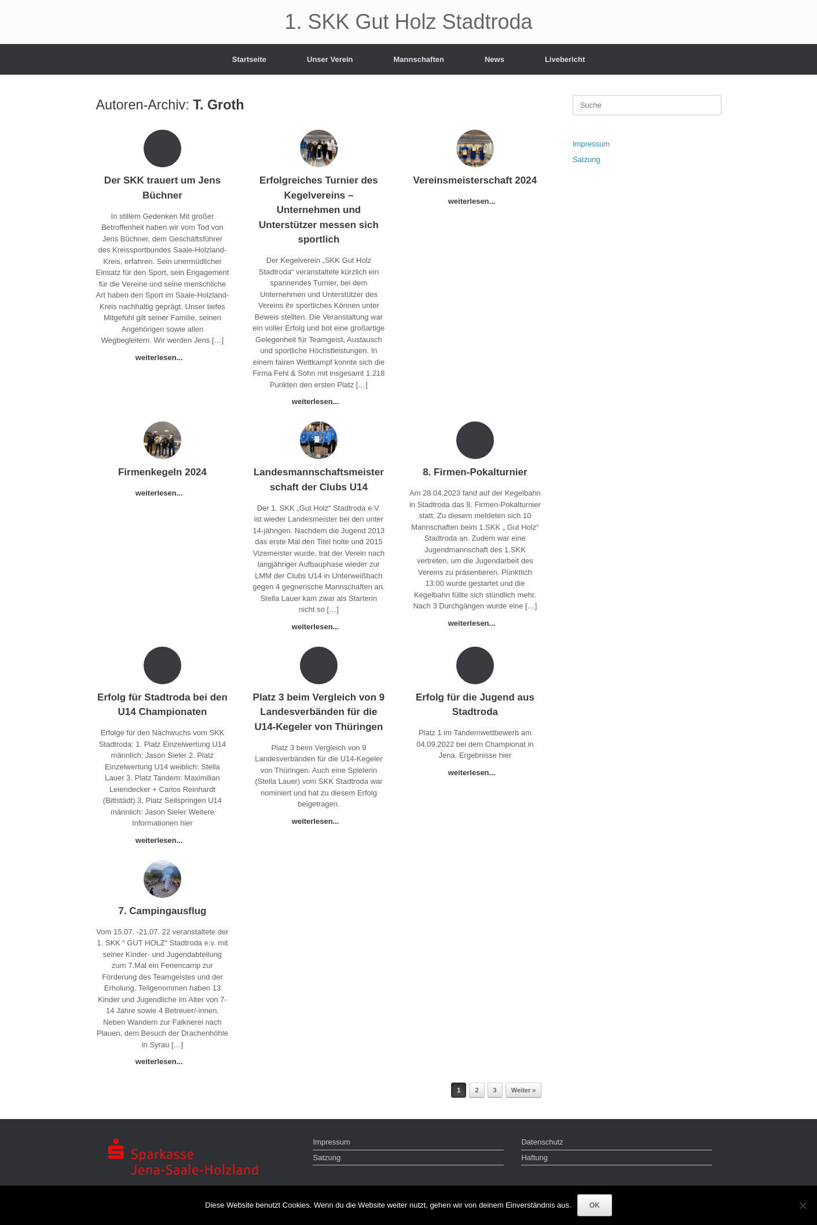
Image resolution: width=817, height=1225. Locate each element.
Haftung (534, 1157)
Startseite (249, 59)
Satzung (586, 159)
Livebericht (565, 59)
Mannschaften (419, 59)
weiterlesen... (162, 357)
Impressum (591, 144)
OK (594, 1205)
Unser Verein (330, 59)
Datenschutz (542, 1142)
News (494, 59)
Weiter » (523, 1090)
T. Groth (218, 104)
